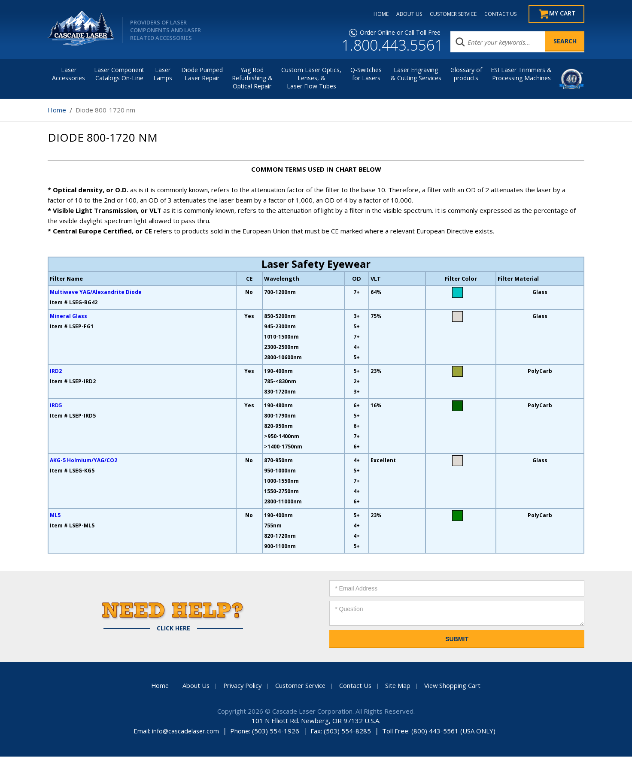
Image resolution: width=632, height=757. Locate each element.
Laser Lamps (162, 74)
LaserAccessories (68, 74)
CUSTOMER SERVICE (447, 14)
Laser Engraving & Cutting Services (416, 74)
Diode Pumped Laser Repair (202, 74)
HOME (375, 14)
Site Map (400, 685)
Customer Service (301, 685)
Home (57, 110)
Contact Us (357, 685)
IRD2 (56, 371)
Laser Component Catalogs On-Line (119, 74)
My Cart (561, 14)
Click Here (173, 629)
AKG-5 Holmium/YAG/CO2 (83, 460)
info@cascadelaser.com (185, 731)
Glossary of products (466, 74)
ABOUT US (403, 14)
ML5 (55, 515)
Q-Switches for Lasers (366, 74)
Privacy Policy (241, 685)
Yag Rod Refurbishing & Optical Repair (252, 78)
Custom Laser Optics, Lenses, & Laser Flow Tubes (311, 78)
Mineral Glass (68, 316)
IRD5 (56, 405)
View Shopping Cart (455, 685)
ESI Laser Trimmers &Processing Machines (521, 74)
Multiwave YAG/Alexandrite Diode (96, 292)
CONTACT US (495, 14)
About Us (193, 685)
